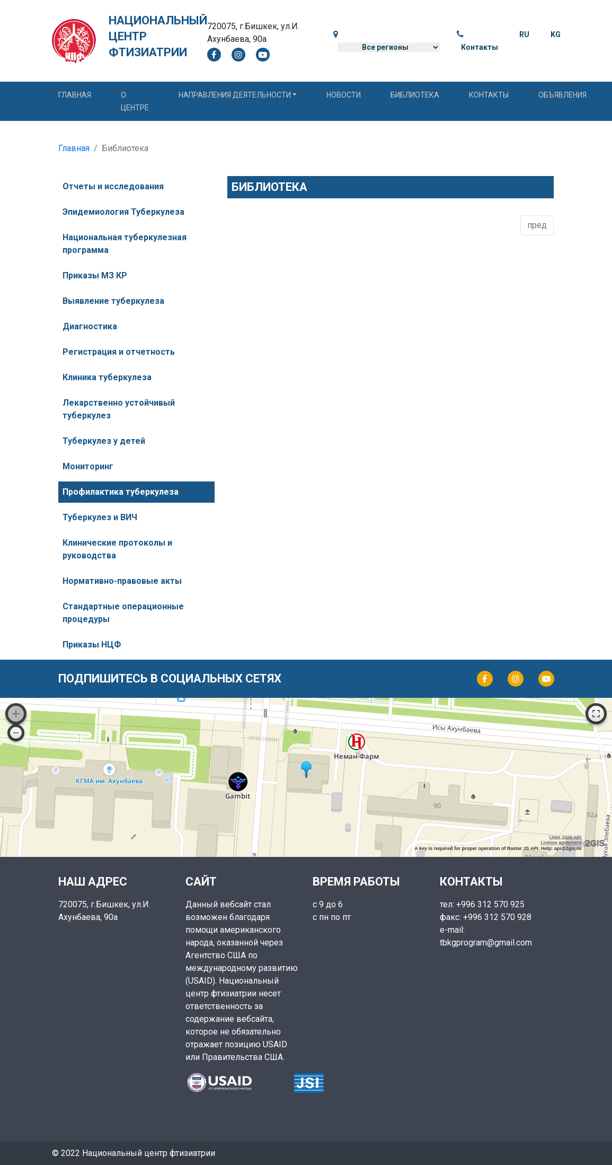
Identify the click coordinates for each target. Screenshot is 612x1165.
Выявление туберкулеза (113, 301)
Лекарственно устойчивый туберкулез (119, 409)
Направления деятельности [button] (235, 95)
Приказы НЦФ (92, 645)
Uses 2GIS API (565, 837)
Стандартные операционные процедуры (123, 612)
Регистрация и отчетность (119, 352)
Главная (74, 95)
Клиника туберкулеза (107, 377)
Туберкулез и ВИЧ (100, 517)
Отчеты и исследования (113, 186)
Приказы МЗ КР (95, 275)
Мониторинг (88, 466)
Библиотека (415, 95)
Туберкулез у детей (104, 441)
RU (524, 34)
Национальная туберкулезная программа (125, 243)
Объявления (562, 95)
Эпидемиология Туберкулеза (123, 212)
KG (556, 34)
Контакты (479, 47)
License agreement (560, 842)
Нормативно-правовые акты (122, 581)
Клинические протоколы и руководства (117, 549)
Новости (343, 95)
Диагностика (90, 326)
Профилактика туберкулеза (121, 492)
